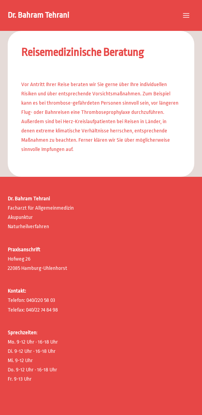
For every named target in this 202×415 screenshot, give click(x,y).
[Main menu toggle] (186, 15)
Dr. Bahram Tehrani (38, 15)
